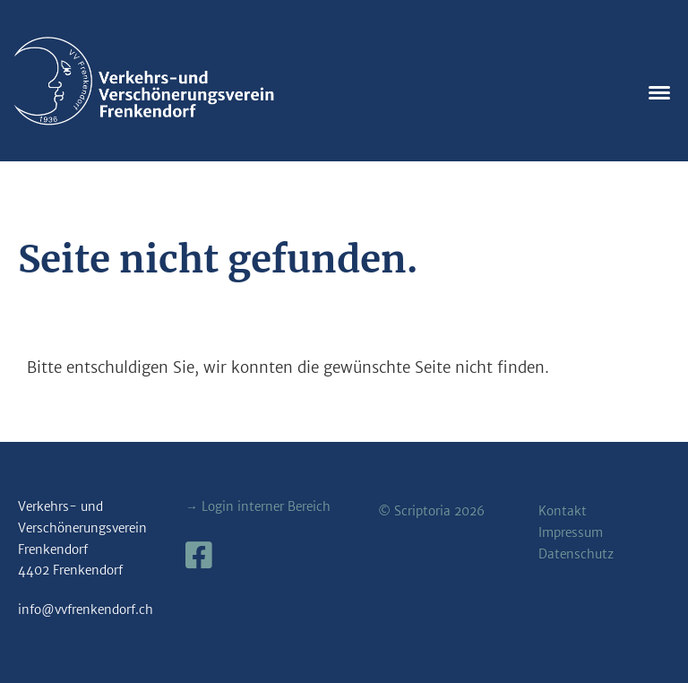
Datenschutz (576, 554)
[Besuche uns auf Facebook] (198, 556)
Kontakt (562, 511)
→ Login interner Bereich (258, 506)
